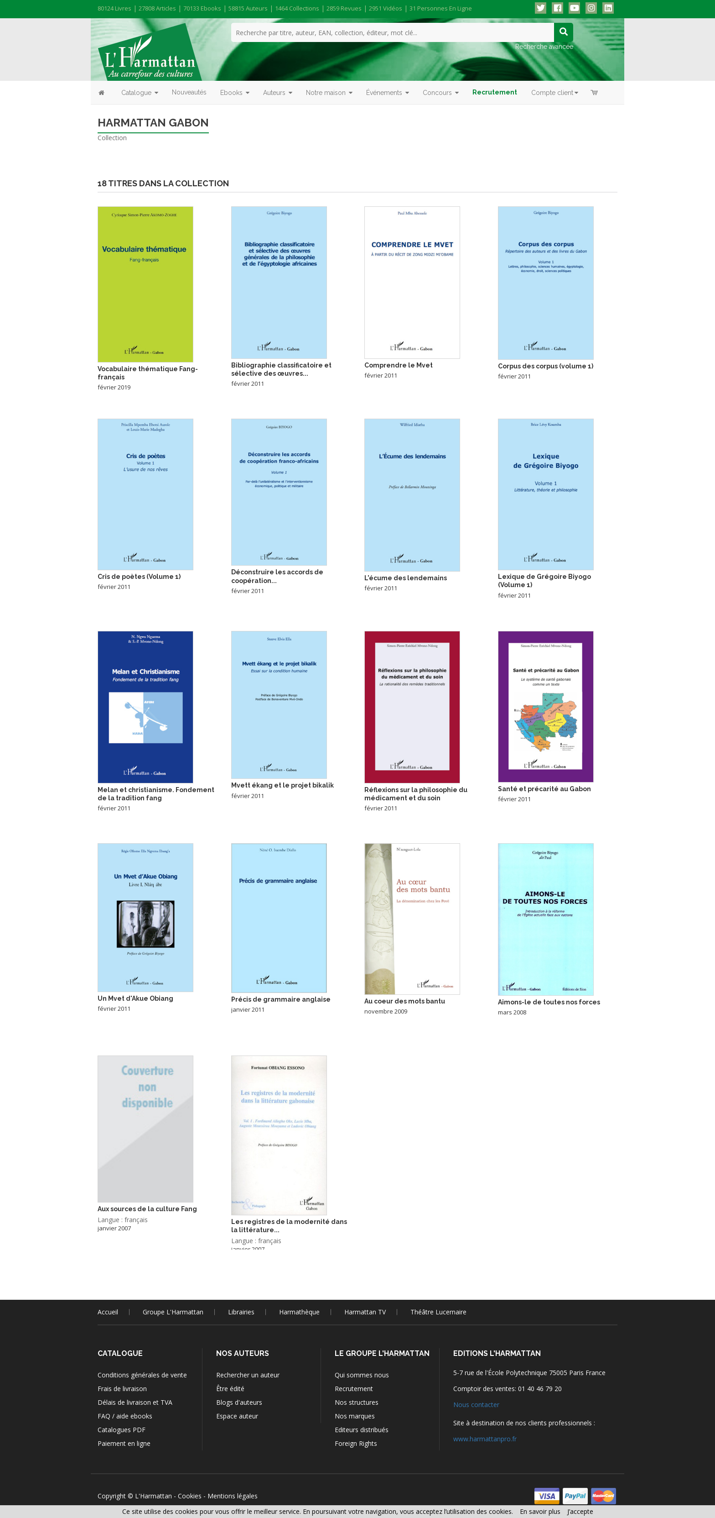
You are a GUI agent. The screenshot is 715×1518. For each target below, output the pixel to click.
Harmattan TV (365, 1312)
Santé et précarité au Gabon (544, 789)
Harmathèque (299, 1312)
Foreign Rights (356, 1443)
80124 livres (114, 8)
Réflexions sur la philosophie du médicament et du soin (415, 794)
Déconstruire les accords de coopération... (277, 576)
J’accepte (580, 1511)
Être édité (230, 1388)
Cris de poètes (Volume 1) (139, 576)
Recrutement (354, 1388)
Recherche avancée (544, 46)
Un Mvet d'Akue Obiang (135, 998)
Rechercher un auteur (248, 1375)
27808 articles (157, 8)
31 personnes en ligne (440, 8)
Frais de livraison (122, 1388)
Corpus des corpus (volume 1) (545, 366)
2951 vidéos (385, 8)
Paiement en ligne (124, 1443)
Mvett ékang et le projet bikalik (282, 785)
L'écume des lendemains (405, 578)
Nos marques (355, 1416)
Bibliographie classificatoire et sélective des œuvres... (281, 369)
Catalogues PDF (121, 1429)
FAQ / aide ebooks (125, 1416)
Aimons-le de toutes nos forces (549, 1002)
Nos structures (356, 1402)
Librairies (241, 1312)
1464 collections (297, 8)
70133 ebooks (202, 8)
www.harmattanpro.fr (485, 1438)
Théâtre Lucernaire (438, 1312)
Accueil (108, 1312)
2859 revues (344, 8)
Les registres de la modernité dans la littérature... (289, 1226)
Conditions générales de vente (142, 1375)
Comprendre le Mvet (398, 365)
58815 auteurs (248, 8)
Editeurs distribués (362, 1429)
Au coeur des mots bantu (404, 1001)
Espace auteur (237, 1416)
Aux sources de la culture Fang (147, 1209)
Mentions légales (232, 1496)
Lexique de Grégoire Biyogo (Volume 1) (544, 580)
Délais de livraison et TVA (135, 1402)
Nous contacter (476, 1404)
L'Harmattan (153, 1496)
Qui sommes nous (362, 1375)
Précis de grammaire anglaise (281, 999)
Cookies (190, 1496)
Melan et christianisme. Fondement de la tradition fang (156, 794)
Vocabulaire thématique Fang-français (148, 373)
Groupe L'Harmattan (173, 1312)
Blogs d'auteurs (239, 1402)
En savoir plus (540, 1511)
